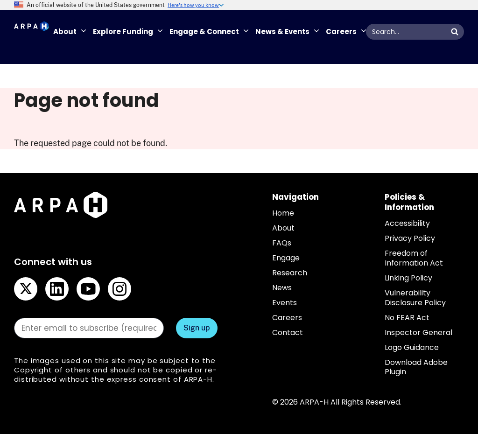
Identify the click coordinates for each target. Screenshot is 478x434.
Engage (286, 257)
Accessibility (407, 223)
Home (283, 213)
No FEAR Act (407, 317)
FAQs (281, 243)
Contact (287, 332)
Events (284, 302)
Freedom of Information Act (414, 258)
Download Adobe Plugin (416, 367)
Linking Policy (408, 278)
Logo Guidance (412, 347)
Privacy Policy (410, 238)
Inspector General (418, 332)
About (283, 228)
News (282, 287)
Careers (287, 317)
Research (289, 272)
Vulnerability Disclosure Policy (415, 297)
